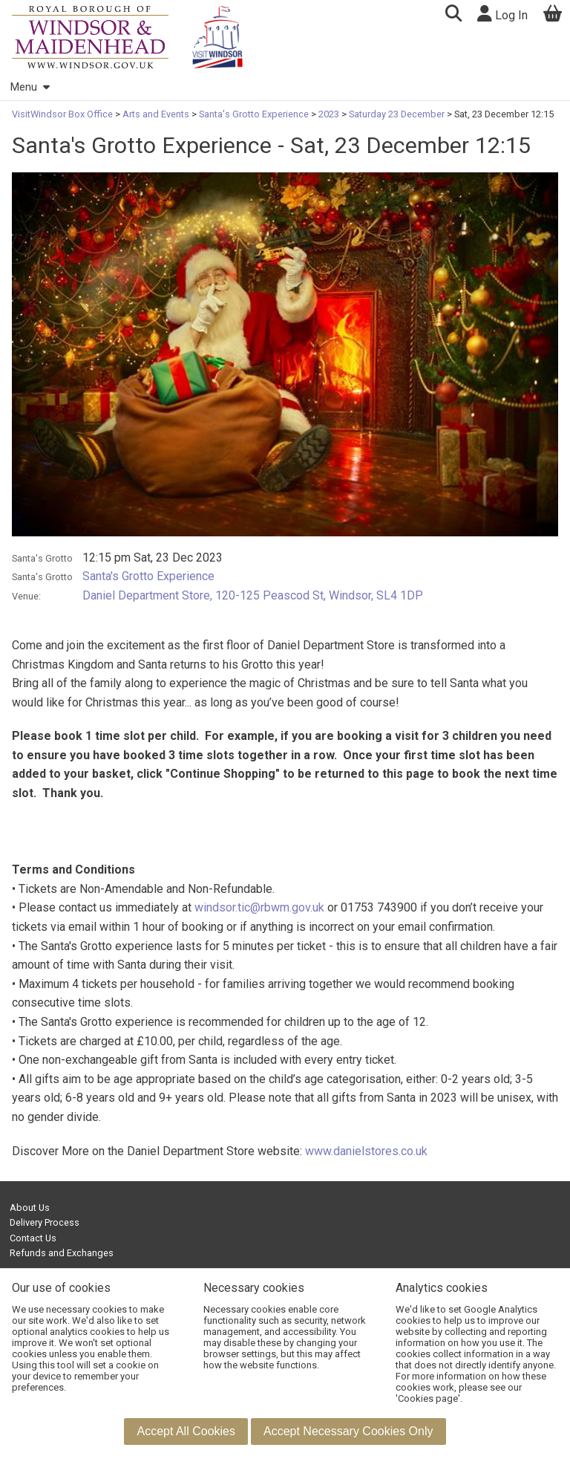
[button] (453, 15)
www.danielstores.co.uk (366, 1151)
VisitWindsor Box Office (63, 114)
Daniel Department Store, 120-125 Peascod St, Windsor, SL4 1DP (252, 595)
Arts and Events (155, 114)
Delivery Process (44, 1222)
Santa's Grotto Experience (254, 114)
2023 (328, 114)
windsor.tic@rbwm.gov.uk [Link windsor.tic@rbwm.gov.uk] (259, 907)
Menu (29, 87)
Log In (502, 13)
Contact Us (33, 1238)
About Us (30, 1207)
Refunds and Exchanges (62, 1252)
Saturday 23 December (397, 114)
